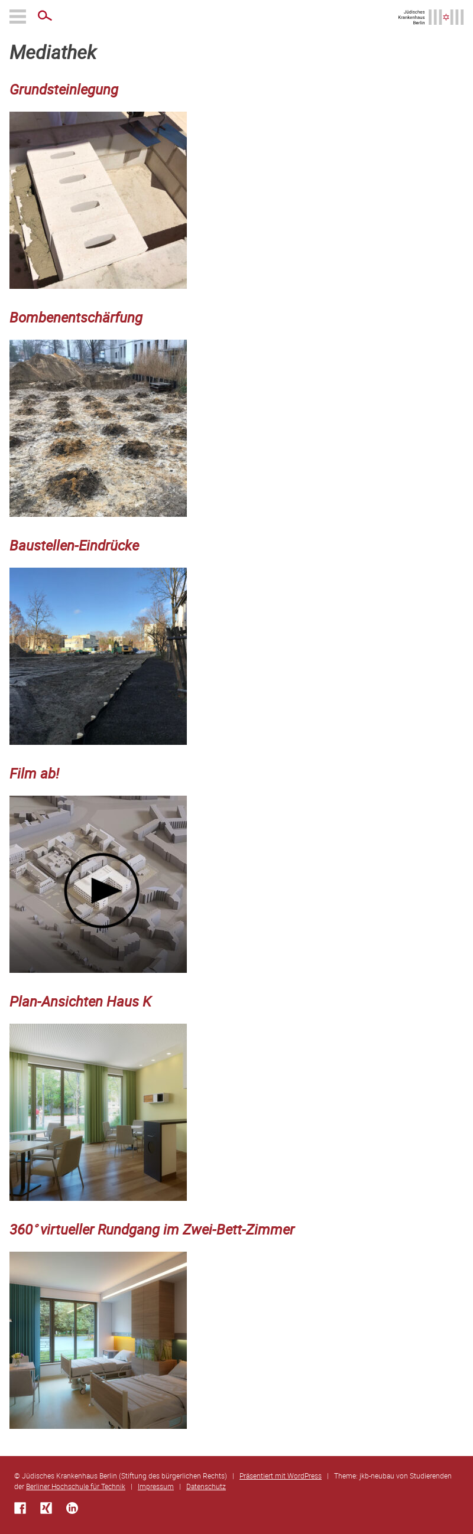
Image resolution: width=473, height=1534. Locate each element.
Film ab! (34, 773)
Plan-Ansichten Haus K (80, 1001)
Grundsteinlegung (63, 89)
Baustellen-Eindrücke (74, 545)
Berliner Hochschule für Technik (75, 1486)
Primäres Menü (18, 16)
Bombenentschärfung (75, 317)
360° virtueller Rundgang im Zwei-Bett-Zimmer (151, 1229)
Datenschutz (206, 1486)
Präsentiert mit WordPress (280, 1475)
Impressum (156, 1486)
